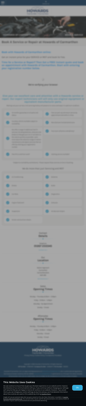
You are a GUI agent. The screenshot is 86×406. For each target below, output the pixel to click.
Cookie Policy (46, 394)
